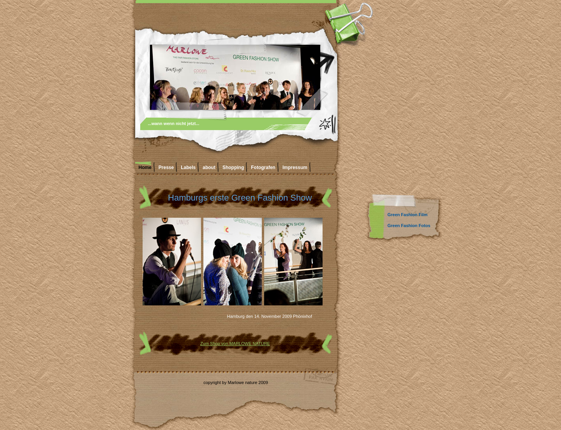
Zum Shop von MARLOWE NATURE (235, 343)
